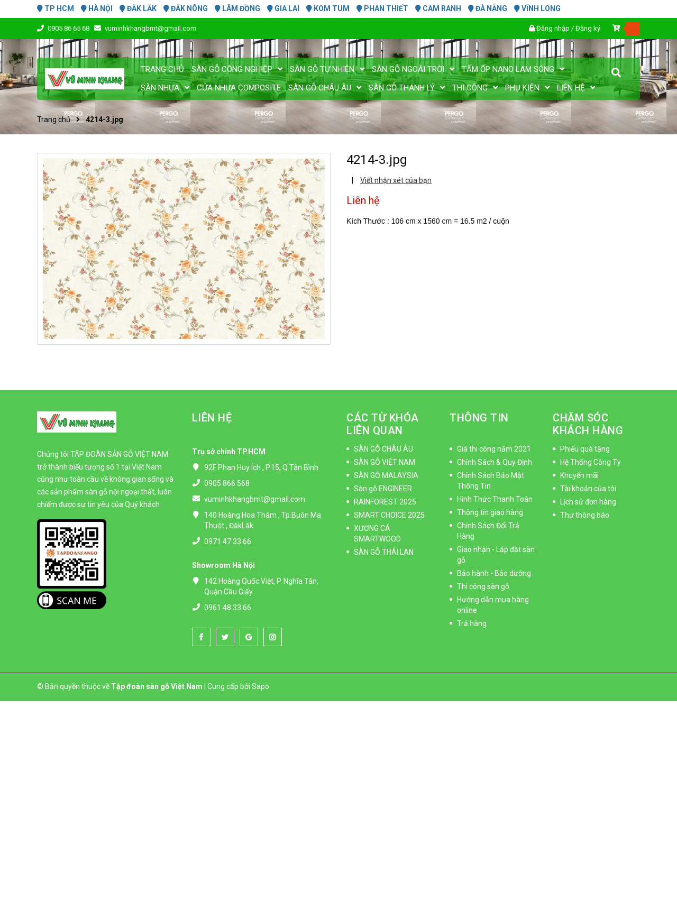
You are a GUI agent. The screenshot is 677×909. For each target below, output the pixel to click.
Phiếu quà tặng (585, 449)
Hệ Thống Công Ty (590, 462)
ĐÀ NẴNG (487, 8)
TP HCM (55, 8)
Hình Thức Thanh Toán (495, 499)
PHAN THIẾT (382, 8)
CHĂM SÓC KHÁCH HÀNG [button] (588, 424)
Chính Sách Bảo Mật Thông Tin (490, 480)
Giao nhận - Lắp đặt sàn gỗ (496, 554)
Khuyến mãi (579, 475)
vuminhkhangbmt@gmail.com (150, 28)
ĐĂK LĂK (138, 8)
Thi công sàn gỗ (483, 586)
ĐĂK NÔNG (185, 8)
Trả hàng (472, 623)
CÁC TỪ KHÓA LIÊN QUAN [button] (382, 424)
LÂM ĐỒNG (237, 8)
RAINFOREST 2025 (385, 502)
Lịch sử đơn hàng (588, 502)
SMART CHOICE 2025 (389, 515)
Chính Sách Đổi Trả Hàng (488, 530)
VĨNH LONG (537, 8)
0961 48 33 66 (227, 607)
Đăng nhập (553, 28)
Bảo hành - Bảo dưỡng (494, 573)
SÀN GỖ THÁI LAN (384, 552)
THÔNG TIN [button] (479, 417)
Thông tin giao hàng (490, 512)
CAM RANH (438, 8)
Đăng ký (587, 28)
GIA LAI (283, 8)
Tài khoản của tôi (588, 488)
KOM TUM (328, 8)
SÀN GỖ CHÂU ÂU (383, 449)
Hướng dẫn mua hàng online (493, 604)
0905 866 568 (227, 483)
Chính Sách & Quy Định (494, 462)
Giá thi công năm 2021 (494, 449)
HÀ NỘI (97, 8)
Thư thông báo (584, 515)
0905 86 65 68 (69, 28)
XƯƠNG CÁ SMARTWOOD (377, 533)
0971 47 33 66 (227, 541)
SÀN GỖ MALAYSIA (386, 475)
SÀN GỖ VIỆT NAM (384, 462)
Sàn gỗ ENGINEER (383, 488)
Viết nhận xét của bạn (396, 180)
